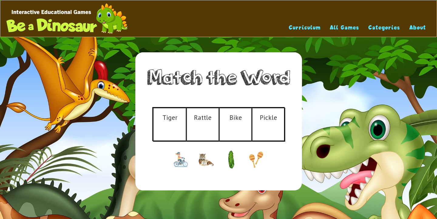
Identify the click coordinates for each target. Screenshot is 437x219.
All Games (344, 27)
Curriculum (305, 27)
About (417, 27)
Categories (384, 27)
